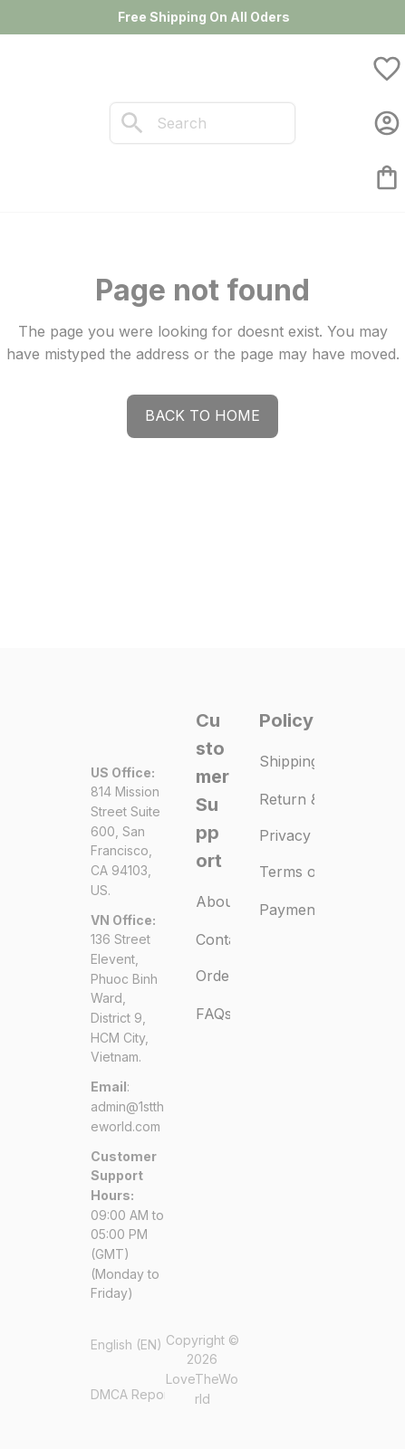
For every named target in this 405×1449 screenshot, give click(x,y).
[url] (129, 1116)
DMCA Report (131, 1394)
